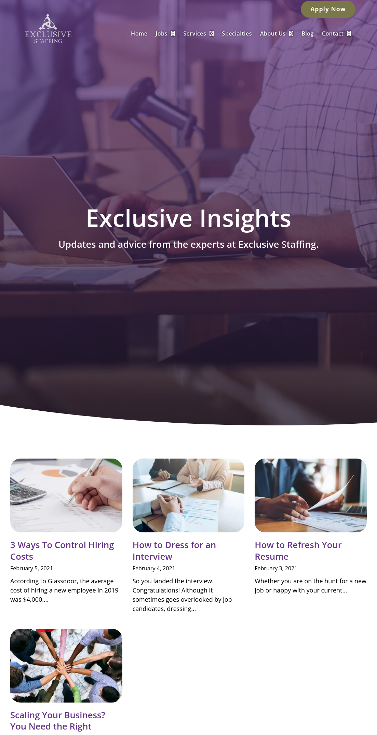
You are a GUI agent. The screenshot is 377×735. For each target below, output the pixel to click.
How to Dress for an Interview (174, 550)
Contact (351, 33)
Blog (322, 33)
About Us (291, 33)
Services (213, 33)
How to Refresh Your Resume (298, 550)
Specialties (252, 33)
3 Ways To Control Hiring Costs (62, 550)
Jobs (180, 33)
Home (154, 33)
